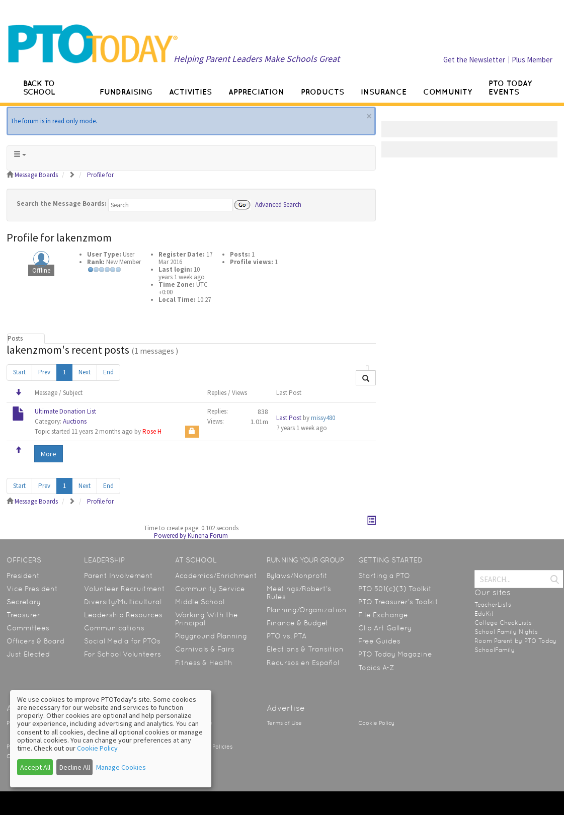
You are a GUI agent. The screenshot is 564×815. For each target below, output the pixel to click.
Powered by (170, 535)
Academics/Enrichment (216, 576)
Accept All (35, 767)
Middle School (199, 602)
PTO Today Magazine (395, 654)
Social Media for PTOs (122, 641)
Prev (44, 372)
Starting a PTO (384, 576)
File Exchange (383, 615)
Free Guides (379, 641)
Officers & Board (35, 641)
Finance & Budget (298, 623)
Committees (28, 628)
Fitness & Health (203, 663)
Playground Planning (211, 636)
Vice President (32, 589)
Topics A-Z (376, 668)
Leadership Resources (123, 615)
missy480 (323, 418)
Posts (15, 338)
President (23, 576)
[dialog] (110, 738)
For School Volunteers (122, 654)
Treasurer (23, 615)
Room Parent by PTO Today (515, 640)
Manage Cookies (121, 767)
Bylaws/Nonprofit (297, 576)
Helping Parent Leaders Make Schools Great (257, 58)
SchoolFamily (494, 650)
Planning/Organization (307, 610)
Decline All (74, 767)
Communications (114, 628)
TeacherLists (492, 604)
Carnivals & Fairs (204, 649)
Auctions (75, 421)
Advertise (286, 708)
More (48, 453)
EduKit (484, 613)
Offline (41, 270)
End (108, 372)
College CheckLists (503, 622)
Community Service (210, 589)
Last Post (288, 418)
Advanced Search (278, 204)
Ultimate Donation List (65, 411)
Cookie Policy (376, 723)
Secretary (24, 602)
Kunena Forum (208, 535)
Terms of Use (284, 723)
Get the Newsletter (474, 59)
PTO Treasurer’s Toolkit (398, 602)
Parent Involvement (118, 576)
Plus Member (532, 59)
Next (84, 372)
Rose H (152, 431)
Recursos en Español (303, 663)
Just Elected (28, 654)
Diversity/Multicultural (123, 602)
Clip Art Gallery (385, 628)
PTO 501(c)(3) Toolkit (395, 589)
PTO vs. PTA (286, 636)
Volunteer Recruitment (124, 589)
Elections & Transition (305, 649)
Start (19, 372)
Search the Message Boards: (62, 203)
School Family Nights (506, 631)
